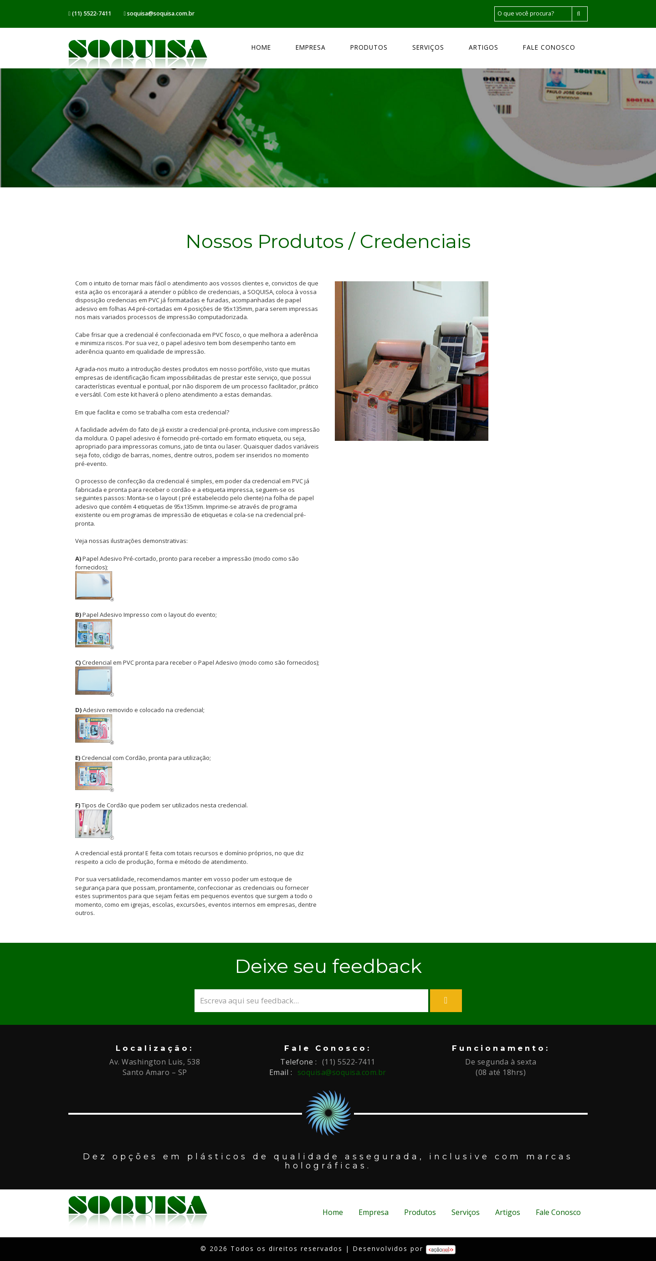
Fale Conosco (549, 47)
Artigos (483, 47)
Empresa (311, 47)
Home (261, 47)
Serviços (428, 47)
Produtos (369, 47)
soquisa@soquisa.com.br (341, 1072)
